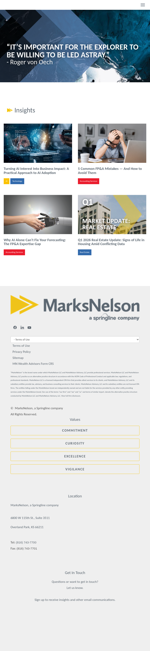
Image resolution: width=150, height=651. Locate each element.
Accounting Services (88, 181)
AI (6, 181)
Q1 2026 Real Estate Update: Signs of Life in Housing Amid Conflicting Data (111, 242)
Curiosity (75, 443)
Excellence (75, 456)
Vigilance (75, 469)
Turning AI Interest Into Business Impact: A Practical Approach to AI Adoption (36, 170)
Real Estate (84, 252)
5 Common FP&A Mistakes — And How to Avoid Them (110, 170)
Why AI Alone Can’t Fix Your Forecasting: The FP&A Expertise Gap (35, 242)
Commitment (75, 430)
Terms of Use (21, 346)
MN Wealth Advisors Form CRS (33, 364)
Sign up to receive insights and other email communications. (75, 600)
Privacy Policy (21, 352)
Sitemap (17, 358)
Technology (17, 181)
